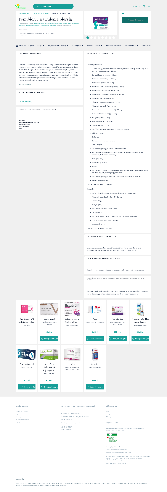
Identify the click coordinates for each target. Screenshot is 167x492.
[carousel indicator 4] (99, 38)
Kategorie (109, 414)
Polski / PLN (137, 6)
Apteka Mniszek (24, 13)
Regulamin (19, 414)
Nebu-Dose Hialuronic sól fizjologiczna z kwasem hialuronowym (49, 370)
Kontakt (18, 422)
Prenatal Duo (117, 319)
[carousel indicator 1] (88, 38)
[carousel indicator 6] (106, 38)
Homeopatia (77, 46)
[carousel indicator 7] (110, 38)
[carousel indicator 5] (102, 38)
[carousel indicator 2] (91, 38)
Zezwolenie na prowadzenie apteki (116, 450)
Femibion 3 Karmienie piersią (61, 13)
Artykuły (108, 417)
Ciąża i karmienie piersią (40, 13)
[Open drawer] (149, 6)
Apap (95, 319)
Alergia (41, 46)
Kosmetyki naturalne (114, 45)
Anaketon (95, 364)
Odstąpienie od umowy (22, 420)
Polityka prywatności (22, 411)
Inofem (72, 364)
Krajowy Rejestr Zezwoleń (113, 447)
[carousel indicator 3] (95, 38)
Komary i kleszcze (94, 46)
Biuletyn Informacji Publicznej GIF (116, 463)
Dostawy (18, 417)
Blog (107, 411)
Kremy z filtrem (132, 46)
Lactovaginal (49, 319)
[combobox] (66, 6)
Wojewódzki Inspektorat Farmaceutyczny (118, 452)
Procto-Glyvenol (27, 364)
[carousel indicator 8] (114, 38)
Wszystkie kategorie (25, 45)
